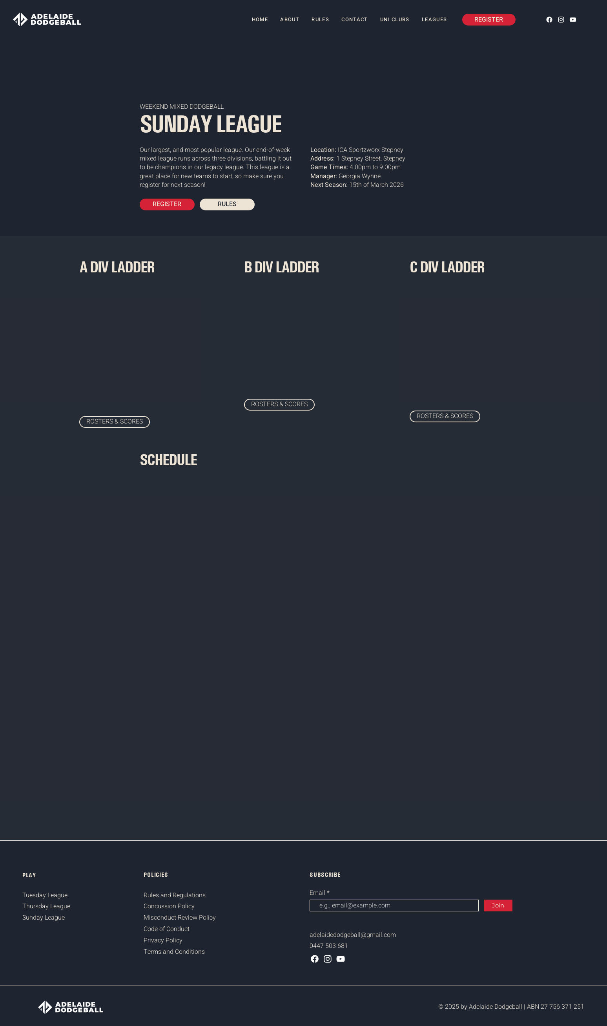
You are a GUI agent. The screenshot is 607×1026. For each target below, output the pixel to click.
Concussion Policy (169, 906)
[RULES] (227, 204)
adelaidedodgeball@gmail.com (353, 935)
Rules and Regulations (175, 895)
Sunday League (43, 917)
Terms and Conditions (174, 952)
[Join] (498, 905)
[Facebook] (549, 20)
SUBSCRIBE (325, 874)
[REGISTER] (489, 20)
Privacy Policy (163, 940)
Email (318, 893)
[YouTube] (573, 20)
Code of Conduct (167, 929)
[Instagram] (561, 20)
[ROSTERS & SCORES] (114, 422)
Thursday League (46, 906)
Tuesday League (44, 895)
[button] (434, 20)
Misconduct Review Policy (180, 917)
